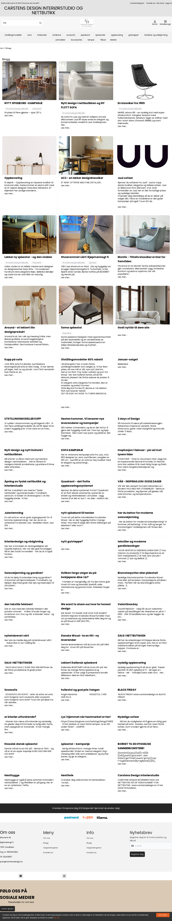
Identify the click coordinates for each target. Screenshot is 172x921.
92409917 (7, 857)
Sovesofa (10, 690)
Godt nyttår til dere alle (133, 327)
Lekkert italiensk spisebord (79, 663)
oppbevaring (117, 35)
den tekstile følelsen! (18, 604)
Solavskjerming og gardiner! (23, 573)
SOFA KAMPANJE (72, 450)
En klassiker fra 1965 (131, 103)
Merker (113, 39)
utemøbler (60, 39)
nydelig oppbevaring (132, 663)
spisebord (85, 35)
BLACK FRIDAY (127, 690)
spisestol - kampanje (75, 744)
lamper (91, 39)
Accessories (76, 39)
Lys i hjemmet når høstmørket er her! (86, 717)
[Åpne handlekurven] (165, 23)
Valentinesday (128, 604)
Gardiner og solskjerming (155, 35)
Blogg (8, 48)
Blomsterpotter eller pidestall (138, 573)
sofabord (56, 35)
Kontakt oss (151, 3)
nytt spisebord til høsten (77, 513)
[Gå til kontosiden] (155, 23)
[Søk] (22, 23)
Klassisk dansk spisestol (20, 744)
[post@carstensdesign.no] (108, 876)
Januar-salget (128, 359)
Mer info (57, 918)
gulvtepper (133, 35)
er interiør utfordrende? (20, 717)
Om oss (46, 838)
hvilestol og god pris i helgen (80, 690)
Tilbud (103, 39)
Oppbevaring (13, 178)
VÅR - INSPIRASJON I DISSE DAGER (139, 481)
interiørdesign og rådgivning (23, 541)
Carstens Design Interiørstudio (138, 775)
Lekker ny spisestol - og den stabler (28, 257)
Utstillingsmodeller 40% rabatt (82, 359)
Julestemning (13, 513)
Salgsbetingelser (50, 848)
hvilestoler (42, 35)
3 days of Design (129, 419)
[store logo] (87, 23)
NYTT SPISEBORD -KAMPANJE (23, 103)
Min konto (160, 3)
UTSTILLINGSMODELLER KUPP (22, 419)
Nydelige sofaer (128, 717)
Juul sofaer (125, 178)
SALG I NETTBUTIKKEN (131, 635)
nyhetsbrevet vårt (16, 635)
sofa (29, 35)
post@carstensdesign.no (11, 861)
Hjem (2, 48)
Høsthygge (11, 775)
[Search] (40, 23)
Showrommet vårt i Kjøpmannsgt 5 (85, 257)
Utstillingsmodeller (13, 35)
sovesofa (71, 35)
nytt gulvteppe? (72, 541)
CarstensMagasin (137, 3)
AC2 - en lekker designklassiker (82, 178)
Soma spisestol (71, 327)
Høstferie (67, 775)
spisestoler (100, 35)
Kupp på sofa (13, 359)
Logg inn (168, 3)
